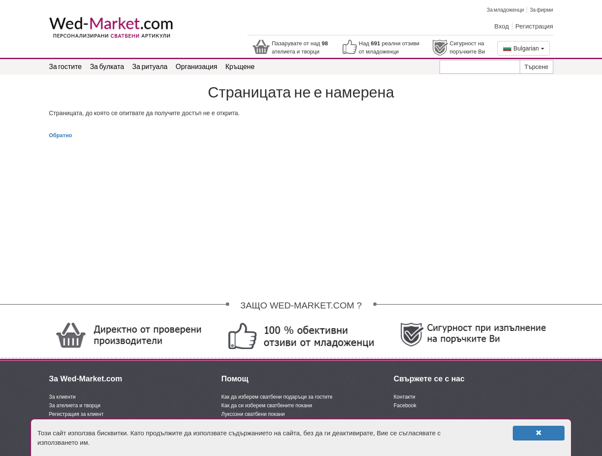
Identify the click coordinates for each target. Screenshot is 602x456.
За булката (107, 66)
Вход (501, 26)
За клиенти (62, 397)
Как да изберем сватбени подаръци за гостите (277, 397)
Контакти (404, 397)
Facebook (405, 406)
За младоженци (505, 9)
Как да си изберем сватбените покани (266, 406)
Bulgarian (523, 48)
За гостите (65, 66)
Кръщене (240, 66)
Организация (197, 66)
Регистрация (534, 26)
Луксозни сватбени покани (253, 414)
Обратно (60, 135)
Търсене (536, 66)
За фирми (541, 9)
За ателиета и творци (74, 406)
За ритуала (150, 66)
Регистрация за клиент (76, 414)
